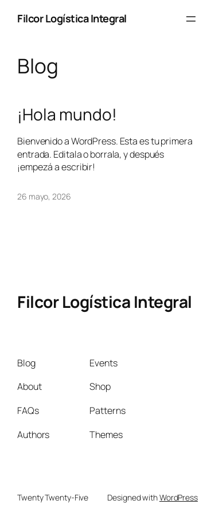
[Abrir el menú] (191, 19)
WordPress (178, 497)
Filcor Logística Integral (72, 18)
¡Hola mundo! (67, 114)
